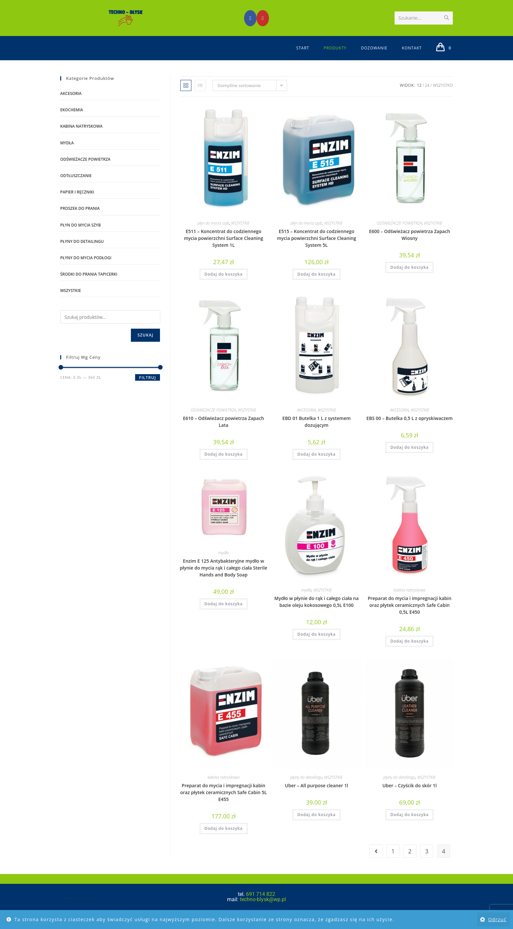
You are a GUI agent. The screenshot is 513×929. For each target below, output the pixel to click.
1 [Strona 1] (393, 860)
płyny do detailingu (307, 786)
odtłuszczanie (76, 184)
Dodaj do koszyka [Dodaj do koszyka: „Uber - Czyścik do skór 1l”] (409, 823)
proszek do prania (80, 217)
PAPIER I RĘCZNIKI (77, 201)
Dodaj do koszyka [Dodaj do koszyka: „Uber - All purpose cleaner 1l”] (316, 823)
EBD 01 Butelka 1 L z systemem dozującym (316, 430)
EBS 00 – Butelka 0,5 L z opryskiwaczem (409, 427)
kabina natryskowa (409, 599)
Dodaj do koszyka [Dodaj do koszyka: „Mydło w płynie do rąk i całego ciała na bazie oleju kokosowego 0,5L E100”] (316, 643)
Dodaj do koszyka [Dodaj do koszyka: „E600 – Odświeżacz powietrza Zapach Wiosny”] (409, 276)
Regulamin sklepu (427, 905)
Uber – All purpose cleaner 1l (316, 794)
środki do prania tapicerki (88, 283)
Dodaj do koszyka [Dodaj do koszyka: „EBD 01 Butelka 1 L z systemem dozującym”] (316, 463)
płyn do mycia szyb (213, 232)
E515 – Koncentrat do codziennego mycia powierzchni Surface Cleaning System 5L (316, 247)
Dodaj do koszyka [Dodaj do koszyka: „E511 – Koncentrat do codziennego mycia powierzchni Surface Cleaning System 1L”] (223, 283)
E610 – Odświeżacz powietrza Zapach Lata (223, 430)
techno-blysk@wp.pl (262, 908)
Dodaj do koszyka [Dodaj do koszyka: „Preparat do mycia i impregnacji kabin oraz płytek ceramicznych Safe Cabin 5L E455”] (223, 837)
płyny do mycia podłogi (85, 266)
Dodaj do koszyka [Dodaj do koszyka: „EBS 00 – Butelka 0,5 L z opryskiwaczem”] (409, 456)
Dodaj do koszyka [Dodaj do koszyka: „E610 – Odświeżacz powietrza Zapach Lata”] (223, 463)
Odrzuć (497, 919)
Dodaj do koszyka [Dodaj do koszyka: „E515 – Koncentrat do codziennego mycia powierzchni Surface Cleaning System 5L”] (316, 283)
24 (427, 94)
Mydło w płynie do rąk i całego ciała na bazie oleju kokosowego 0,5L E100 (316, 610)
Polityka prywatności (450, 905)
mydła (223, 561)
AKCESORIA (306, 419)
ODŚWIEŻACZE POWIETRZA (399, 232)
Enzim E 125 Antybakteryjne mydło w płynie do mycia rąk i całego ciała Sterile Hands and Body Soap (223, 576)
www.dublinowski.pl (74, 906)
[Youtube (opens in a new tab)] (262, 18)
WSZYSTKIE (240, 232)
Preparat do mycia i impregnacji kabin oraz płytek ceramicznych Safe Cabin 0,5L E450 (409, 614)
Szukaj (145, 344)
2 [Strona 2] (410, 860)
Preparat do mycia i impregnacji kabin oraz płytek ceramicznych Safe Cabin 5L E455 (223, 801)
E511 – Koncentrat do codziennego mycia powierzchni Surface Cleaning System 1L (223, 247)
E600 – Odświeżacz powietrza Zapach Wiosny (409, 243)
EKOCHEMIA (71, 118)
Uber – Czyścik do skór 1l (409, 794)
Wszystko (443, 94)
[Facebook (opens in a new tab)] (250, 18)
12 (419, 94)
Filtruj (147, 386)
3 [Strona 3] (426, 860)
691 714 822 (260, 903)
